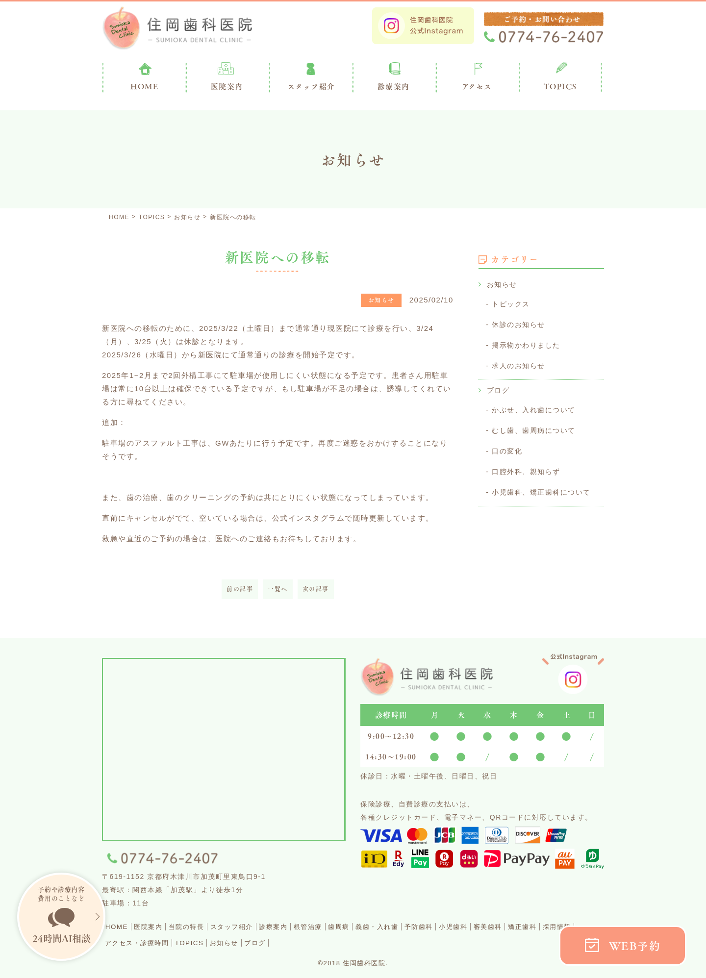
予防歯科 (490, 926)
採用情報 (166, 942)
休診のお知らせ (520, 323)
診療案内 (394, 86)
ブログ (499, 387)
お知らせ (503, 284)
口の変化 (508, 447)
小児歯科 (532, 926)
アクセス (477, 86)
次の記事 (316, 589)
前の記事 (240, 589)
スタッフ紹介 (260, 926)
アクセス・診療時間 (228, 942)
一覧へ (278, 589)
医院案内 (227, 86)
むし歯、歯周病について (536, 427)
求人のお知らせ (520, 363)
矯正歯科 (123, 942)
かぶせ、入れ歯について (536, 406)
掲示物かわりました (528, 343)
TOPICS (560, 86)
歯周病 (392, 926)
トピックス (512, 303)
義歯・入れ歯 (439, 926)
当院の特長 (205, 926)
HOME (119, 926)
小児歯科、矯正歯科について (544, 487)
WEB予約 (635, 945)
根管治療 (354, 926)
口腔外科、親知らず (528, 467)
